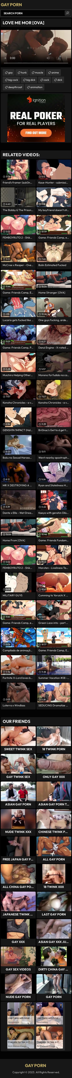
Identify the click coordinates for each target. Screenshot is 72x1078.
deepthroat (15, 87)
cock (46, 80)
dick (59, 80)
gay (10, 72)
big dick (30, 80)
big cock (13, 80)
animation (36, 87)
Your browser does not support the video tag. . (36, 47)
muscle (39, 72)
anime (55, 72)
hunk (24, 72)
